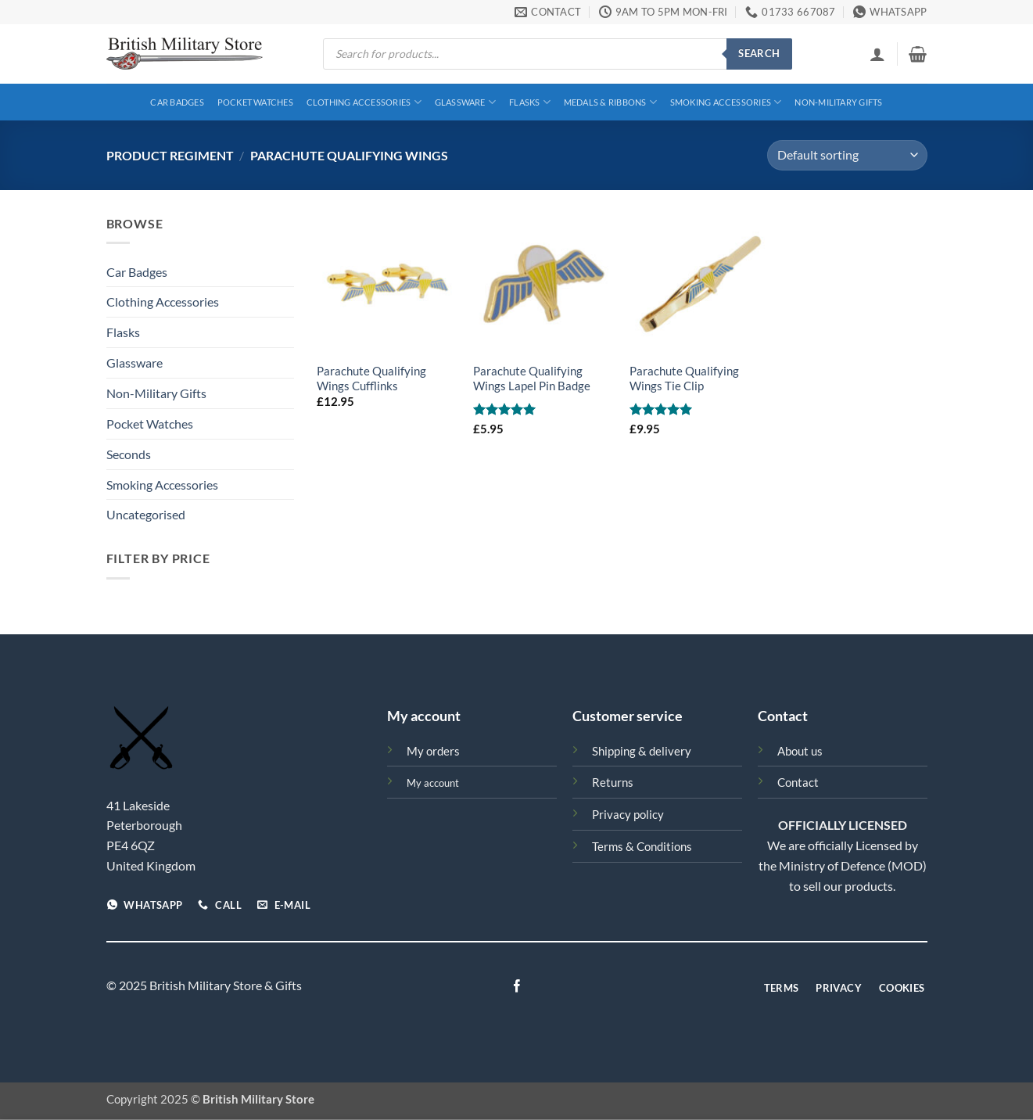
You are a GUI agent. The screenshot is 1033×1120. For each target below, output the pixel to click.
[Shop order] (847, 155)
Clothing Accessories (364, 102)
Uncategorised (145, 514)
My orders (433, 751)
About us (800, 751)
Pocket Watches (255, 102)
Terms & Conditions (642, 846)
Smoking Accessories (726, 102)
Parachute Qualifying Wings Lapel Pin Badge (531, 378)
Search (759, 53)
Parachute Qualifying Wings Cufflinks (371, 378)
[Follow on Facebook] (516, 987)
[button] (877, 54)
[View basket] (918, 54)
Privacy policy (628, 814)
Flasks (530, 102)
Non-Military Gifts (838, 102)
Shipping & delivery (641, 751)
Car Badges (176, 102)
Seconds (128, 454)
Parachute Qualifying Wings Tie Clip (684, 378)
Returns (612, 782)
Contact (798, 782)
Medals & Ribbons (610, 102)
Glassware (465, 102)
